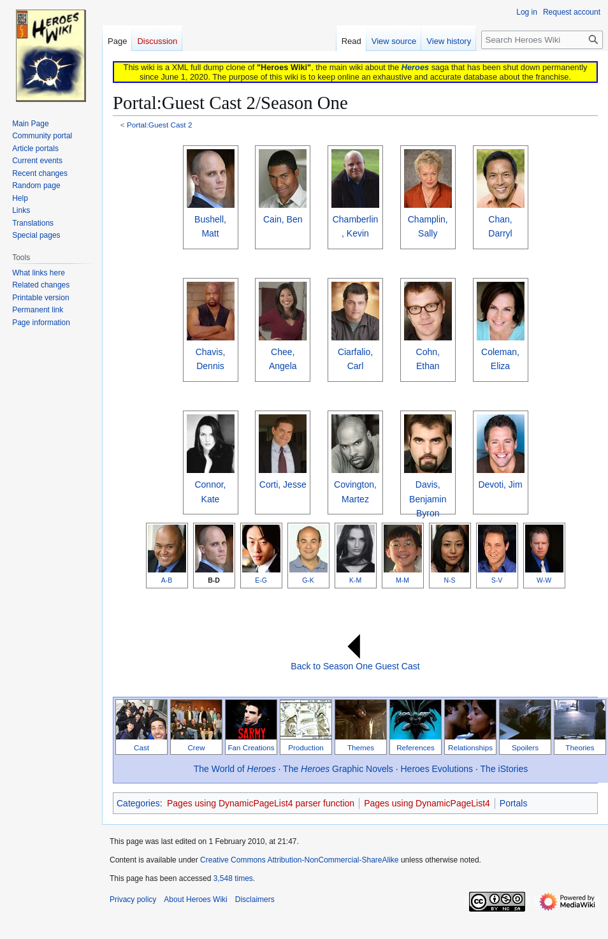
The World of (235, 769)
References (415, 747)
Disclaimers (255, 899)
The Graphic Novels (338, 769)
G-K (308, 580)
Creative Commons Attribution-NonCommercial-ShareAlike (299, 859)
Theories (579, 747)
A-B (167, 580)
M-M (402, 580)
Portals (514, 803)
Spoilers (525, 747)
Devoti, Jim (500, 484)
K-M (355, 580)
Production (306, 747)
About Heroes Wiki (195, 899)
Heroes (415, 67)
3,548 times (233, 878)
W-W (544, 580)
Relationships (470, 747)
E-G (261, 580)
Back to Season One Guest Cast (355, 666)
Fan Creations (251, 747)
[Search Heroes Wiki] (542, 40)
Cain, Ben (282, 219)
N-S (449, 580)
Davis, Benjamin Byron (427, 498)
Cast (141, 747)
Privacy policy (133, 899)
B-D (214, 580)
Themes (360, 747)
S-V (497, 580)
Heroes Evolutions (437, 769)
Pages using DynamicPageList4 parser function (260, 803)
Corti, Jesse (283, 484)
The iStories (504, 769)
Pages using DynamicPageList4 (427, 803)
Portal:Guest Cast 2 (159, 124)
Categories (138, 803)
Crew (196, 747)
